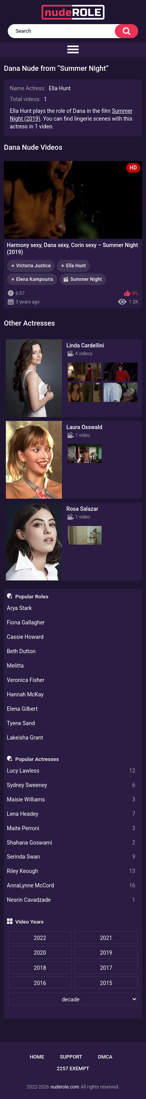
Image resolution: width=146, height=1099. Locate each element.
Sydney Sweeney (71, 785)
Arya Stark (19, 608)
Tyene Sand (21, 723)
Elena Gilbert (22, 709)
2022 (40, 938)
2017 (106, 968)
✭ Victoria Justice (31, 265)
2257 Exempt (73, 1068)
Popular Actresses (37, 759)
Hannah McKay (25, 694)
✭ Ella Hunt (73, 265)
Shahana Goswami (71, 843)
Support (71, 1057)
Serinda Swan (71, 857)
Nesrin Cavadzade (71, 900)
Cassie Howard (25, 637)
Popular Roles (31, 596)
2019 (106, 953)
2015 (106, 983)
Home (37, 1057)
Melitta (15, 666)
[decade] (73, 999)
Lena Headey (71, 814)
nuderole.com (65, 1087)
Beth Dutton (21, 651)
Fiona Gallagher (26, 622)
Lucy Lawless (71, 771)
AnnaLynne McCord (71, 885)
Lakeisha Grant (25, 737)
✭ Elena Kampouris (32, 279)
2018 (40, 968)
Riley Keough (71, 871)
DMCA (105, 1057)
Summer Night (86, 279)
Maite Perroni (71, 828)
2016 (40, 983)
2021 (106, 938)
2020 (40, 953)
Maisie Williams (71, 799)
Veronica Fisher (25, 680)
